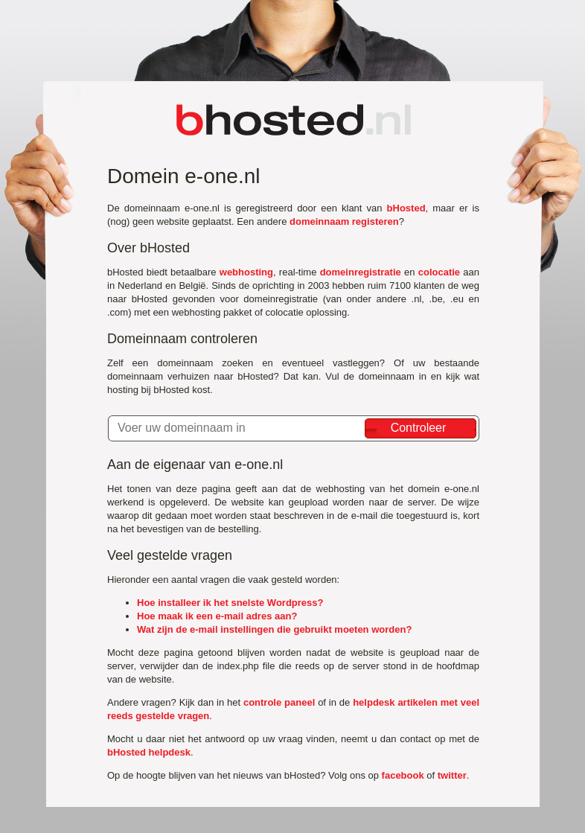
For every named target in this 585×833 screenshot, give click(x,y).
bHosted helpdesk (149, 752)
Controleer (419, 427)
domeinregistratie (360, 272)
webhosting (246, 272)
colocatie (439, 272)
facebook (403, 775)
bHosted (406, 208)
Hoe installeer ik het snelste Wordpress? (230, 602)
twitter (452, 775)
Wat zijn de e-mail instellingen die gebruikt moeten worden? (274, 629)
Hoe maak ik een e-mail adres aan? (217, 616)
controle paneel (279, 702)
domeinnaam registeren (344, 221)
